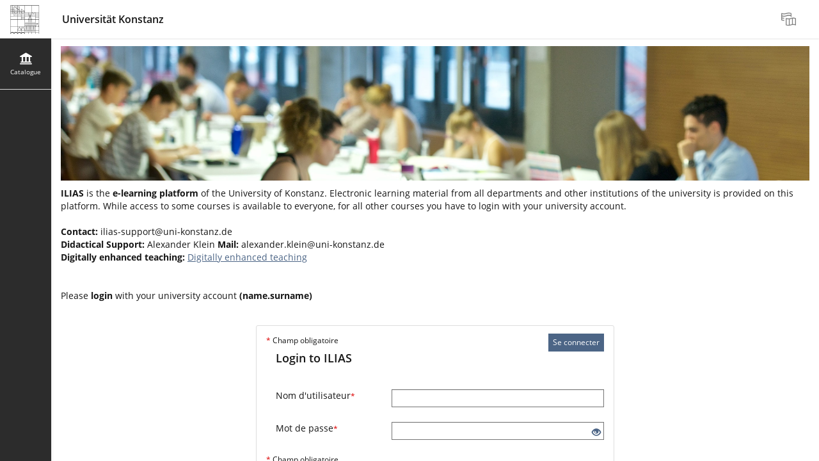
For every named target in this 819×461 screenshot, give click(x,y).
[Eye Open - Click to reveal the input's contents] (596, 432)
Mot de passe (307, 428)
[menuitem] (790, 19)
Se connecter (576, 342)
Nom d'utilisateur (315, 395)
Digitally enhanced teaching (247, 257)
